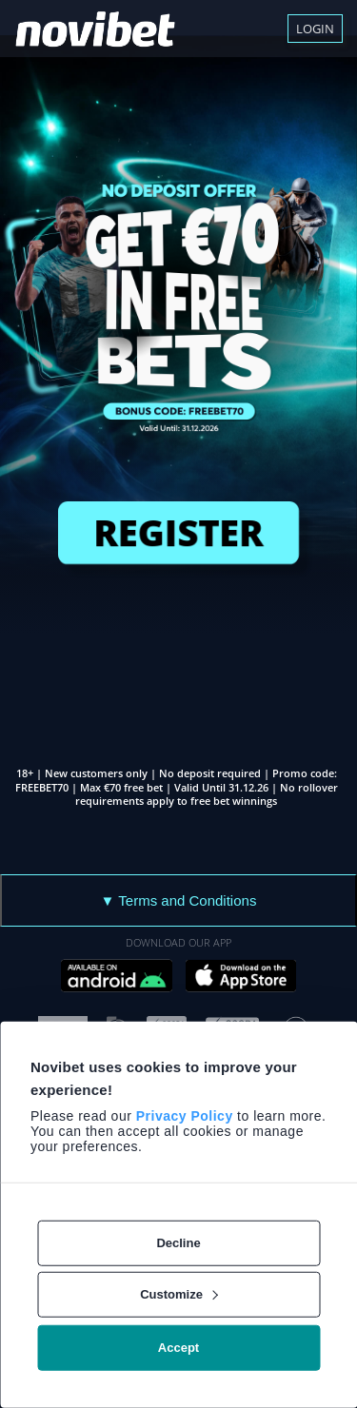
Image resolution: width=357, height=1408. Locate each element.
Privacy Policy (184, 1116)
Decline (178, 1243)
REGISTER (178, 532)
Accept (178, 1347)
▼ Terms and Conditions (179, 900)
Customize (179, 1294)
